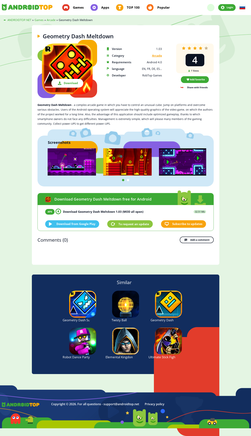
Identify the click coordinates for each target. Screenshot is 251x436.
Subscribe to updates (187, 224)
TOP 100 (133, 7)
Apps (105, 7)
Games (78, 7)
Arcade (157, 55)
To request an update (133, 224)
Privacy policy (154, 404)
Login (230, 7)
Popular (163, 7)
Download (71, 83)
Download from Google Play (75, 224)
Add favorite (197, 79)
